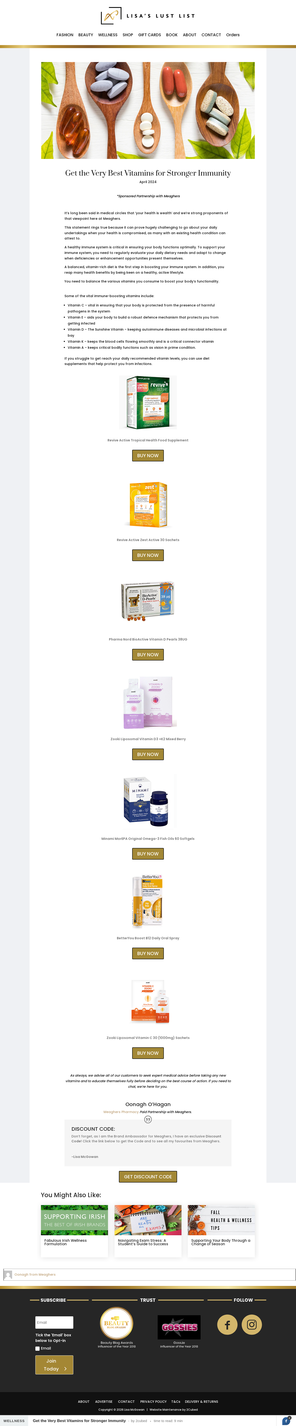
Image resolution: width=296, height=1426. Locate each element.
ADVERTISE (103, 1401)
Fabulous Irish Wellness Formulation (65, 1242)
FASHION (65, 35)
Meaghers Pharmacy (121, 1112)
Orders (233, 35)
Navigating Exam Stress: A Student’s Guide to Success (143, 1242)
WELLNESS (108, 35)
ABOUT (189, 35)
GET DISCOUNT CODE (148, 1176)
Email (43, 1348)
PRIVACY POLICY (153, 1401)
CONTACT (211, 35)
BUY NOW (148, 455)
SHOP (128, 35)
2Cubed (192, 1410)
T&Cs (175, 1401)
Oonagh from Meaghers (35, 1274)
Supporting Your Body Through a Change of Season (220, 1242)
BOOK (172, 35)
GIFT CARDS (149, 35)
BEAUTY (85, 35)
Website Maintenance (166, 1410)
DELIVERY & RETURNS (201, 1401)
